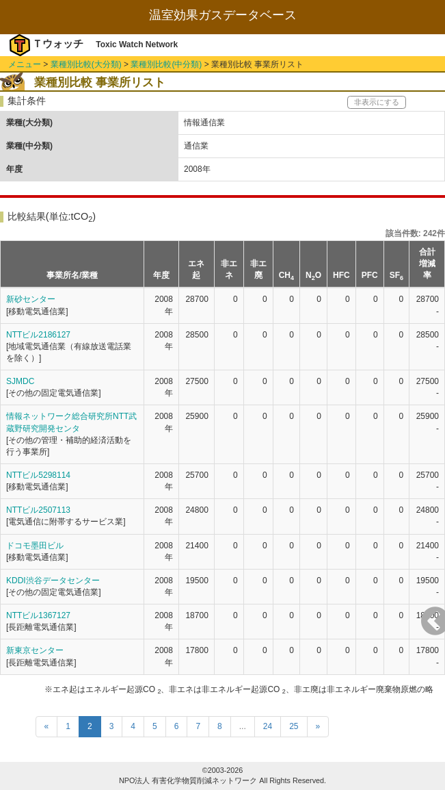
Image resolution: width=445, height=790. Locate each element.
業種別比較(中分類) (166, 64)
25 (293, 726)
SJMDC (20, 381)
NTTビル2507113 (38, 510)
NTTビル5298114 (38, 475)
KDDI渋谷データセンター (53, 580)
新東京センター (35, 650)
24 (267, 726)
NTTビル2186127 (38, 335)
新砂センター (30, 299)
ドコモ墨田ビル (35, 545)
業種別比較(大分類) (86, 64)
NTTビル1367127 (38, 615)
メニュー (24, 64)
